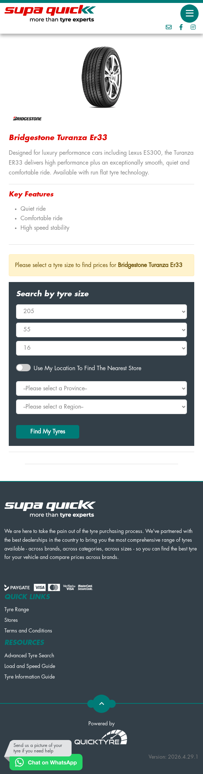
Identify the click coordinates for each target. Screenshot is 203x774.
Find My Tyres (47, 432)
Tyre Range (16, 609)
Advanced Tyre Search (29, 655)
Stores (11, 620)
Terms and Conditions (28, 630)
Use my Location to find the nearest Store (87, 368)
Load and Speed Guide (29, 666)
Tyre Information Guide (29, 676)
